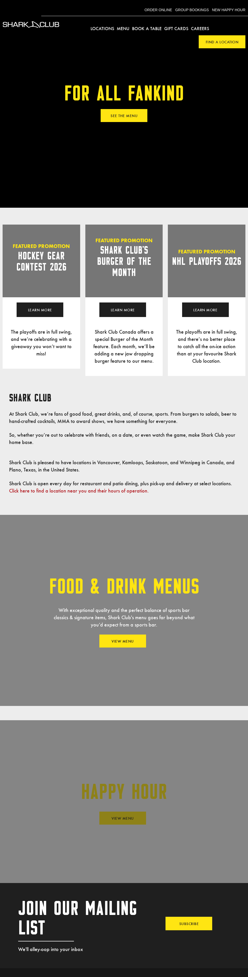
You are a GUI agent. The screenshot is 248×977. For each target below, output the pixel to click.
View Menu (123, 641)
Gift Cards (176, 28)
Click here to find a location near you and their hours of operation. (79, 490)
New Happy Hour (228, 10)
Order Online (158, 10)
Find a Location (222, 41)
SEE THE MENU (124, 115)
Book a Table (147, 28)
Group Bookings (192, 10)
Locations (102, 28)
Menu (123, 28)
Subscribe (189, 923)
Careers (200, 28)
